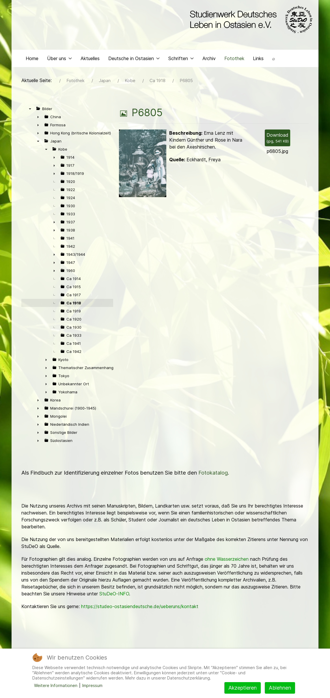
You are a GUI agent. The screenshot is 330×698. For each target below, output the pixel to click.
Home (32, 59)
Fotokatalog (213, 474)
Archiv (209, 59)
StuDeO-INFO (114, 595)
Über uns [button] (59, 59)
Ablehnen (280, 688)
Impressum (92, 685)
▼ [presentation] (30, 110)
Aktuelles (90, 59)
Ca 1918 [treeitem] (73, 304)
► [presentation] (38, 118)
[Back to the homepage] (249, 19)
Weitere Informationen (55, 685)
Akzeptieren (242, 688)
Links (258, 59)
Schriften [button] (181, 59)
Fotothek (234, 59)
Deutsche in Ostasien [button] (134, 59)
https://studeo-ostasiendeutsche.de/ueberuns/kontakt (139, 608)
